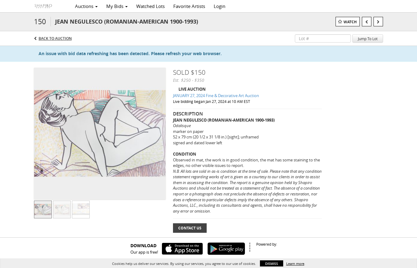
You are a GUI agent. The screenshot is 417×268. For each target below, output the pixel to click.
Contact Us (189, 228)
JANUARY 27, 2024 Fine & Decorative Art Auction (216, 95)
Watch (350, 22)
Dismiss (271, 263)
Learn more (295, 263)
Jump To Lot (368, 38)
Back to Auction (55, 38)
